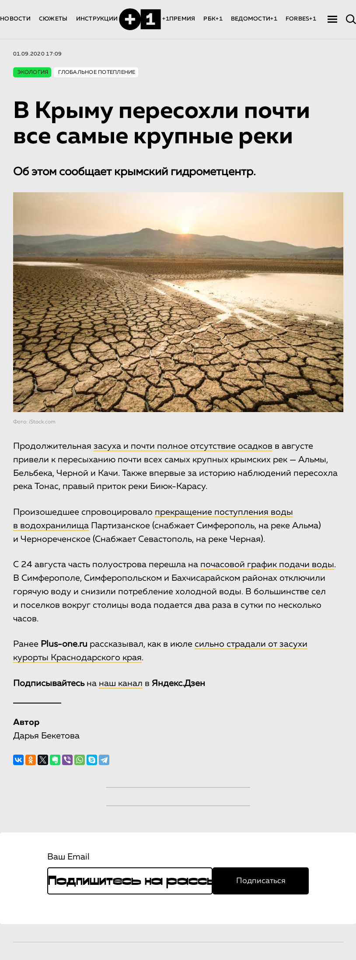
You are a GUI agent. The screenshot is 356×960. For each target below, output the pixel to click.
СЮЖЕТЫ (53, 19)
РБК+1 (212, 19)
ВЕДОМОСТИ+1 (254, 19)
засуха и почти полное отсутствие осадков (183, 446)
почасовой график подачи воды (267, 564)
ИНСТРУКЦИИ (97, 19)
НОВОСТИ (15, 19)
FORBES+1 (301, 19)
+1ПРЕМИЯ (178, 19)
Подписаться (261, 881)
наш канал (121, 683)
